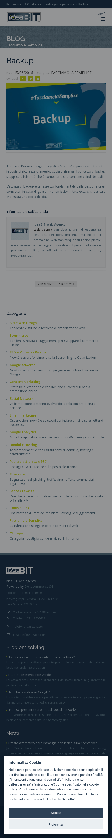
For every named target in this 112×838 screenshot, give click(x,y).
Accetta (56, 812)
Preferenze (56, 824)
